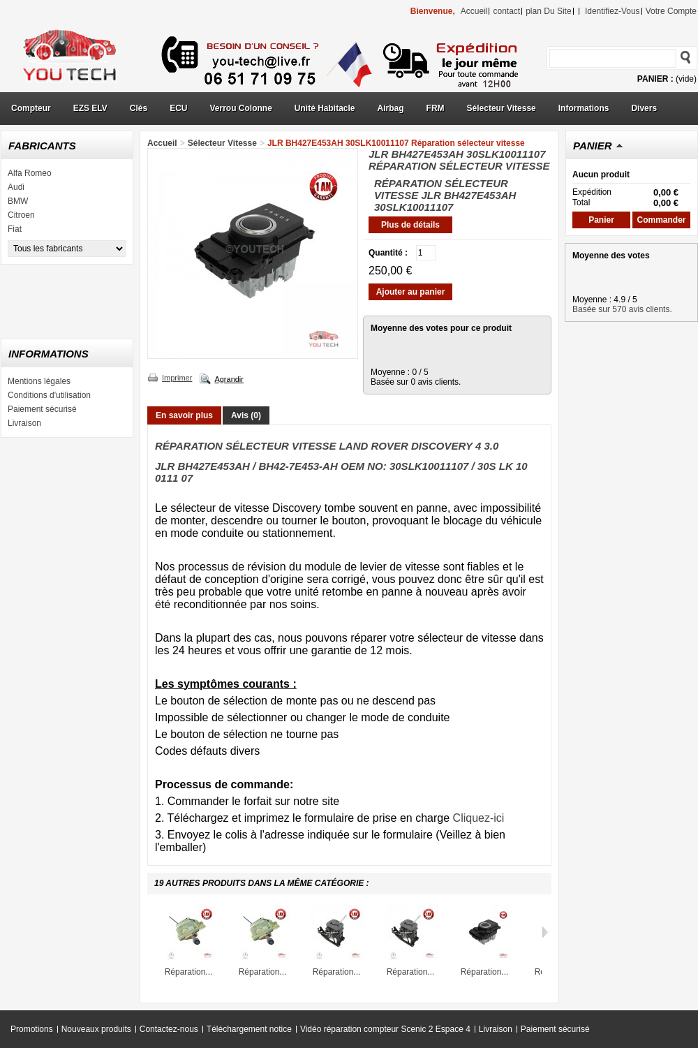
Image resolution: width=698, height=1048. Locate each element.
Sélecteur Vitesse (501, 108)
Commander (661, 220)
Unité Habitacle (325, 108)
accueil (474, 11)
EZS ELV (90, 108)
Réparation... (189, 972)
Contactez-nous (169, 1029)
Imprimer (177, 378)
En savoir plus (184, 415)
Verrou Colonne (241, 108)
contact (506, 11)
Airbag (391, 108)
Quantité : (388, 253)
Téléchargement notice (249, 1029)
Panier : (655, 79)
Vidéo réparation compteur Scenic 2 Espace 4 (385, 1029)
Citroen (21, 215)
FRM (435, 108)
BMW (18, 201)
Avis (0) (246, 415)
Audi (16, 187)
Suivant (545, 932)
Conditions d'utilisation (49, 395)
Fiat (15, 229)
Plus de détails (410, 225)
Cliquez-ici (479, 818)
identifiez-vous (612, 11)
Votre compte (671, 11)
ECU (178, 108)
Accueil (162, 143)
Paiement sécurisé (42, 409)
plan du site (548, 11)
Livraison (24, 423)
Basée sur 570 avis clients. (622, 309)
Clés (138, 108)
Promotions (31, 1029)
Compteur (31, 108)
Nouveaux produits (96, 1029)
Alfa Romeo (30, 173)
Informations (583, 108)
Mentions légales (39, 381)
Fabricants (42, 146)
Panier (592, 146)
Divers (644, 108)
